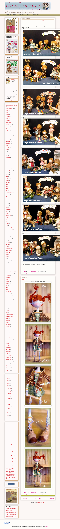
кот (6, 197)
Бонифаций (8, 126)
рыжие (7, 308)
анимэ (7, 112)
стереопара (8, 333)
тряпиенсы (8, 351)
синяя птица (8, 320)
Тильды (7, 345)
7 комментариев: (33, 271)
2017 (8, 381)
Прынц (7, 285)
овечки (7, 256)
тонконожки (8, 349)
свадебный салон (9, 316)
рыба (7, 306)
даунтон (7, 153)
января (9, 410)
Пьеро (7, 289)
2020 (8, 377)
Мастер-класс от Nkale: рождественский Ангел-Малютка (10, 429)
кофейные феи (9, 201)
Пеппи (41, 494)
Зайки (7, 172)
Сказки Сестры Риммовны (11, 514)
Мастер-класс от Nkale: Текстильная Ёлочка (10, 475)
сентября (10, 391)
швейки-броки (8, 368)
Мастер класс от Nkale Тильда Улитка (10, 469)
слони (7, 322)
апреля (9, 398)
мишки (7, 240)
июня (9, 396)
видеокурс (8, 131)
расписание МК (9, 302)
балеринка (8, 116)
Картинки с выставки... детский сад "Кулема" (35, 21)
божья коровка (8, 124)
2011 (8, 417)
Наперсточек (8, 250)
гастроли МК (8, 141)
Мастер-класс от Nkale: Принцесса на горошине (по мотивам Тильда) (11, 452)
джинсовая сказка (9, 161)
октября (9, 390)
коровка (7, 196)
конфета (7, 194)
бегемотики (8, 120)
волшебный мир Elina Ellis (11, 508)
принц (7, 279)
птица (7, 287)
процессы (7, 283)
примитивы (8, 277)
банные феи (8, 118)
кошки (7, 203)
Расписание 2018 (9, 299)
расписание (8, 297)
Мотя (7, 246)
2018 (8, 380)
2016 (8, 383)
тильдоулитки (8, 341)
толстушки (8, 347)
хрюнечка (7, 363)
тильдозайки (8, 337)
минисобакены (8, 238)
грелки (7, 149)
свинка (7, 318)
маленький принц (9, 229)
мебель (7, 234)
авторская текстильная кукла (30, 273)
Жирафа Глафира (9, 170)
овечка (7, 254)
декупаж (7, 159)
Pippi (23, 279)
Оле (6, 258)
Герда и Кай (8, 143)
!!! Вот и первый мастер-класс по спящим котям (11, 435)
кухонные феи (8, 215)
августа (9, 393)
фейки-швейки (8, 359)
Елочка (7, 166)
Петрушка (7, 265)
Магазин (28, 14)
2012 (8, 415)
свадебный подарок (9, 314)
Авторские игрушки (9, 108)
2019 (8, 378)
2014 (8, 412)
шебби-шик (8, 370)
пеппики (44, 494)
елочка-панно (8, 168)
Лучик (7, 225)
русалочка (8, 304)
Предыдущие (51, 498)
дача (6, 155)
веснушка (7, 130)
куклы (7, 211)
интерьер (7, 178)
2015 (8, 385)
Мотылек (7, 244)
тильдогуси (8, 335)
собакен (7, 328)
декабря (9, 386)
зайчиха (7, 174)
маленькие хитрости (10, 227)
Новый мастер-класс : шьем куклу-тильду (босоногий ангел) (11, 444)
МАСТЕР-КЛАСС (9, 232)
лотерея (7, 223)
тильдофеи (8, 343)
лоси (6, 221)
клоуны (7, 186)
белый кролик (8, 122)
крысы (7, 207)
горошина (7, 147)
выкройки (7, 137)
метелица (7, 236)
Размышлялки (8, 293)
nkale (13, 79)
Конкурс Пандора (9, 192)
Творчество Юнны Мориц (11, 512)
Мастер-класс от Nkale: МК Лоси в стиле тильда (11, 459)
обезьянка (8, 252)
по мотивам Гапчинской (10, 271)
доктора (7, 163)
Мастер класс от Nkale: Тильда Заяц (10, 472)
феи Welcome (8, 355)
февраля (10, 408)
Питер (7, 267)
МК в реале (8, 242)
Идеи (7, 176)
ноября (9, 388)
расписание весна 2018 (10, 300)
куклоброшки (8, 209)
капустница (8, 182)
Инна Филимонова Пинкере (11, 516)
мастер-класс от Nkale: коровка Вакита (10, 466)
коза (6, 190)
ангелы (7, 110)
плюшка (7, 269)
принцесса (8, 281)
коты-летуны (8, 199)
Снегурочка (8, 324)
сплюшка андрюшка (10, 330)
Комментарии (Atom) (41, 502)
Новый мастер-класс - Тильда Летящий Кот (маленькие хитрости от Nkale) (11, 448)
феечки (7, 353)
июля (9, 395)
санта (7, 312)
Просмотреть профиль (10, 100)
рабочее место (8, 291)
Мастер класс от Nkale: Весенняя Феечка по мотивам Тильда (11, 462)
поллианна (8, 275)
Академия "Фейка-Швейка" (11, 14)
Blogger (46, 526)
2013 (8, 413)
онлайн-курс (8, 260)
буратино (7, 128)
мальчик (7, 231)
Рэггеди (7, 310)
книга (7, 188)
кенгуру (7, 184)
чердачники (8, 365)
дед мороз (8, 157)
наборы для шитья (9, 248)
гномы (7, 145)
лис (6, 219)
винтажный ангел (9, 135)
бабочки (7, 114)
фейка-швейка (8, 357)
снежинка (7, 326)
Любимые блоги (36, 14)
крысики (7, 205)
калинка (7, 180)
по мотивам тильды (9, 273)
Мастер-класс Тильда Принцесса (10, 441)
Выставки (38, 273)
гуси (6, 151)
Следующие (24, 498)
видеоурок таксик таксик (10, 133)
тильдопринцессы (9, 339)
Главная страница (21, 14)
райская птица (8, 295)
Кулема (7, 213)
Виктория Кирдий (9, 510)
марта (9, 406)
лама (7, 217)
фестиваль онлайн (9, 361)
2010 (8, 418)
